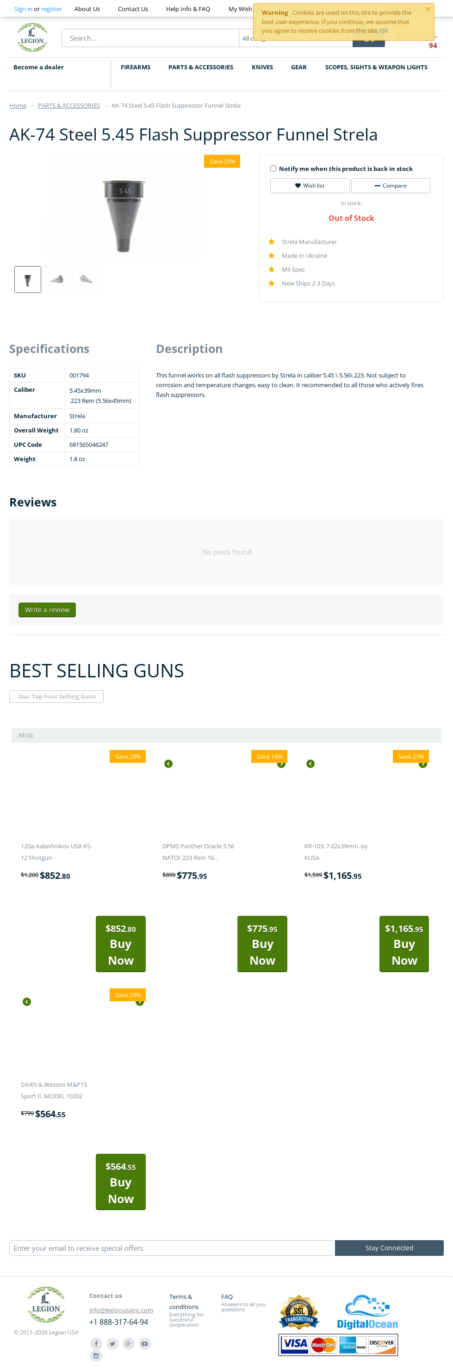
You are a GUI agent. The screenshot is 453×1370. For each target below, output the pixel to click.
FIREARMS (135, 67)
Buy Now (120, 945)
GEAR (299, 67)
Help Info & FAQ (188, 9)
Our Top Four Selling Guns (57, 696)
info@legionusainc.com (121, 1310)
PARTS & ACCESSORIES (200, 67)
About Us (87, 9)
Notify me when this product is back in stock (341, 168)
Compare (391, 185)
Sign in (23, 9)
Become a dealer (38, 67)
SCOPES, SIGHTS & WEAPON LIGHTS (376, 67)
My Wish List (246, 9)
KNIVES (262, 67)
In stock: (351, 203)
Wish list (309, 185)
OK (384, 30)
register (51, 9)
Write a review (47, 609)
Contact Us (133, 9)
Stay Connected (390, 1247)
